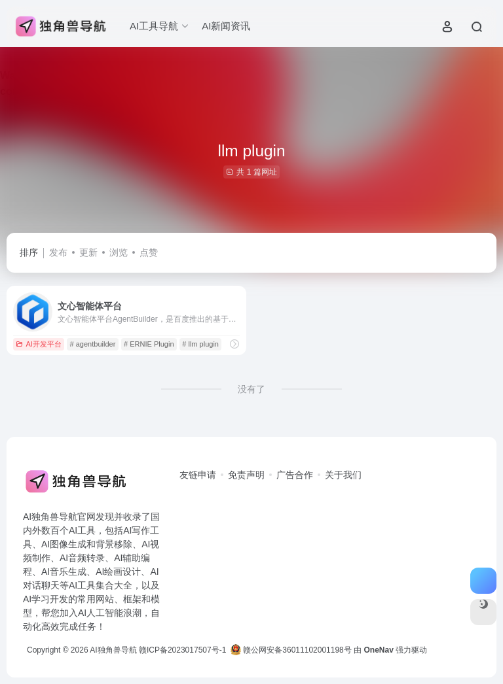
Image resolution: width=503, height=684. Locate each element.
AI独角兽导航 (113, 650)
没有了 (251, 389)
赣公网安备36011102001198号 (291, 650)
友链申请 (197, 475)
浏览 (118, 252)
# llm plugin (200, 344)
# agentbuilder (93, 344)
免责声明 (246, 475)
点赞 (149, 252)
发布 (58, 252)
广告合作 (294, 475)
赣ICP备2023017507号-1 (182, 650)
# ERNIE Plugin (149, 344)
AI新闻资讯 (226, 25)
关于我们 (343, 475)
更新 (88, 252)
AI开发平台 (38, 344)
